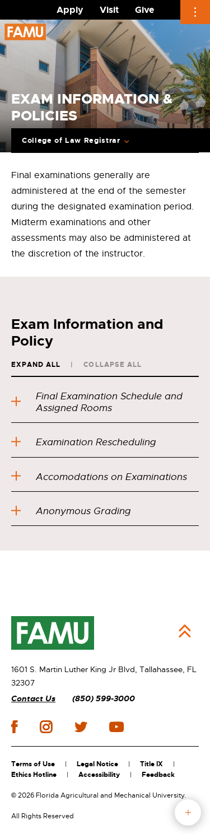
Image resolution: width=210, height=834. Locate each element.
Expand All (35, 365)
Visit (109, 10)
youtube (116, 727)
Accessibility (99, 774)
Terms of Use (33, 764)
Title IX (151, 764)
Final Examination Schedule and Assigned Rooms (97, 401)
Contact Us (33, 698)
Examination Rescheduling (83, 442)
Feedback (158, 774)
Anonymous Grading (71, 511)
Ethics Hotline (34, 774)
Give (144, 10)
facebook (14, 726)
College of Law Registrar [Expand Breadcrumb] (71, 140)
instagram (46, 727)
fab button (188, 812)
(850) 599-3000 (103, 698)
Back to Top (185, 631)
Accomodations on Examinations (99, 477)
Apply (70, 10)
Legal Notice (97, 764)
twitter (80, 727)
